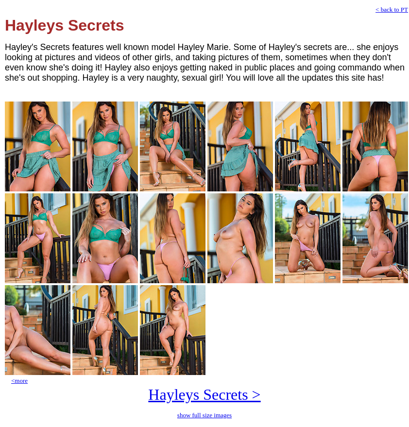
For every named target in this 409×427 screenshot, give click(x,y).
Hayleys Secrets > (204, 394)
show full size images (204, 415)
